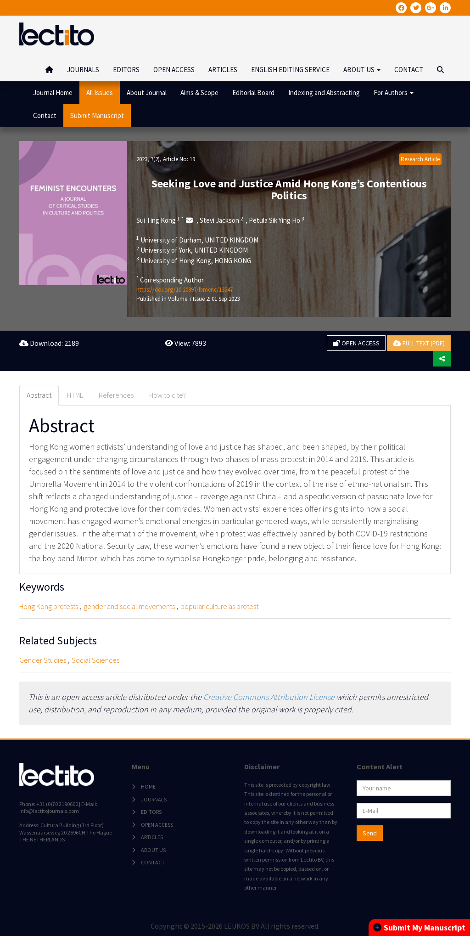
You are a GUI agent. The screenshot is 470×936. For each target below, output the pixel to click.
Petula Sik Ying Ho (276, 220)
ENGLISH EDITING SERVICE (290, 69)
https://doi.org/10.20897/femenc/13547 (184, 289)
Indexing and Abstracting (324, 92)
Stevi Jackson (221, 220)
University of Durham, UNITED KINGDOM (197, 239)
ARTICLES (222, 69)
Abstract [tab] (39, 395)
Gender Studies (42, 660)
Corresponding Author (170, 279)
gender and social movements (129, 606)
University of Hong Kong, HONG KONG (193, 260)
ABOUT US (153, 849)
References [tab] (116, 395)
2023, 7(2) (148, 159)
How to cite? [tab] (167, 395)
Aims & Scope (199, 92)
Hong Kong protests (48, 606)
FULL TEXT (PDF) (419, 343)
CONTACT (408, 69)
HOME (148, 786)
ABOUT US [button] (361, 69)
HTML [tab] (75, 395)
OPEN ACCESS (174, 69)
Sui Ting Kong (160, 220)
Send (370, 833)
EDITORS (126, 69)
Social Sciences (95, 660)
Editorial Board (253, 92)
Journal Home (53, 92)
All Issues (99, 92)
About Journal (147, 92)
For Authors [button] (394, 92)
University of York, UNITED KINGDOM (192, 249)
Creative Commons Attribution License (269, 697)
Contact (44, 115)
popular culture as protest (219, 606)
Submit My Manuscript (419, 927)
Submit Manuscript (97, 115)
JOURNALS (83, 69)
